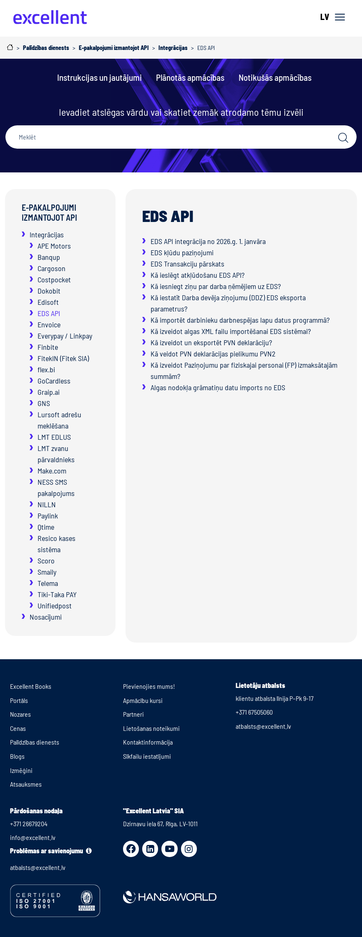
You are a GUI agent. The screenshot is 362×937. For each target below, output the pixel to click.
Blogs (17, 756)
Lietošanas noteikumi (151, 728)
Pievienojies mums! (149, 686)
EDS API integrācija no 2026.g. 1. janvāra (208, 241)
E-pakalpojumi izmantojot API (49, 212)
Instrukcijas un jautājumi (99, 77)
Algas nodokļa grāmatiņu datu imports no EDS (218, 387)
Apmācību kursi (143, 700)
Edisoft (48, 302)
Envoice (49, 324)
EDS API (49, 313)
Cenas (18, 728)
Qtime (46, 526)
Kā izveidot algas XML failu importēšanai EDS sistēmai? (231, 331)
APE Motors (54, 245)
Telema (48, 583)
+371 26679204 (29, 823)
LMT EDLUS (54, 436)
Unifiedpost (55, 605)
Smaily (47, 571)
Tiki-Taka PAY (57, 594)
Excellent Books (30, 686)
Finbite (48, 346)
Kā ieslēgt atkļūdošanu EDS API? (197, 274)
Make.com (52, 470)
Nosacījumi (46, 616)
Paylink (48, 515)
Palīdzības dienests (34, 742)
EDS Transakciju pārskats (187, 263)
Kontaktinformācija (148, 742)
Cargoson (51, 268)
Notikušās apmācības (275, 77)
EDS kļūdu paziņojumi (182, 252)
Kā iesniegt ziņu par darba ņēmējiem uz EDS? (216, 286)
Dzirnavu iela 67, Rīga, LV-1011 (160, 823)
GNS (44, 403)
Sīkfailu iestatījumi (147, 756)
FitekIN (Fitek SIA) (63, 358)
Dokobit (49, 290)
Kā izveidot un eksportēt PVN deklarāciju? (211, 342)
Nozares (20, 714)
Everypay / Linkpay (65, 335)
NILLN (47, 504)
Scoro (46, 560)
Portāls (19, 700)
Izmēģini (21, 770)
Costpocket (54, 279)
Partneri (133, 714)
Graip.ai (49, 391)
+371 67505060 (254, 712)
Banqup (49, 257)
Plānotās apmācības (190, 77)
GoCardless (54, 380)
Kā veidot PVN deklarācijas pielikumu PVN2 (213, 353)
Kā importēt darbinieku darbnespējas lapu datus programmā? (240, 319)
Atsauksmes (26, 784)
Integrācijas (47, 234)
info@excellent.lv (32, 837)
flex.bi (46, 369)
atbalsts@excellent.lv (263, 726)
